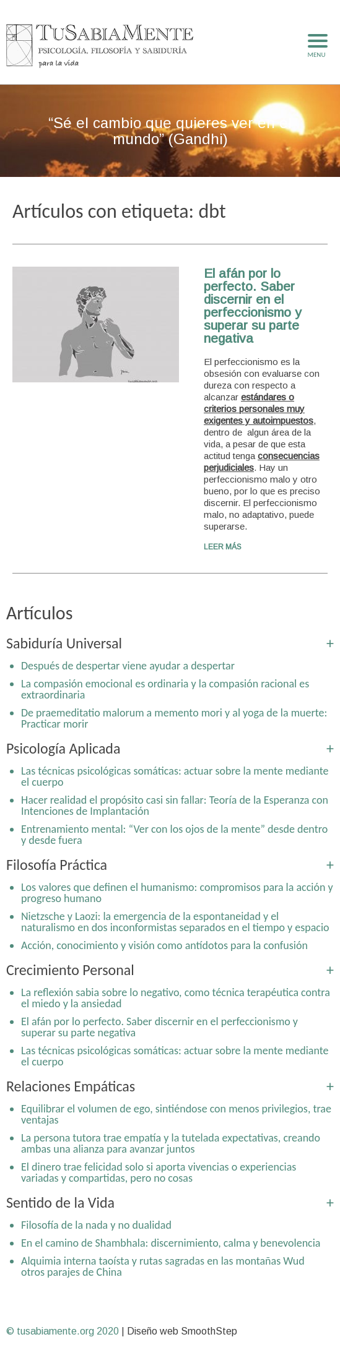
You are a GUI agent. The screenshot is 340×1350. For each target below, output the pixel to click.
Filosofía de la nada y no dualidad (96, 1225)
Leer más (223, 547)
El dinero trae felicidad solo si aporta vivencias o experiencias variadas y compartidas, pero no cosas (158, 1172)
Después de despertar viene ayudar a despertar (128, 666)
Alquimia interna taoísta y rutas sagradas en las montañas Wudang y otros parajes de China (174, 1266)
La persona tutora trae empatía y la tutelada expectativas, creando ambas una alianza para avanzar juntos (170, 1143)
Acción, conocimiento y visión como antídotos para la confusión (164, 945)
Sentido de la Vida (60, 1202)
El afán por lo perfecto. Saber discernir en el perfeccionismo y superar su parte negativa (253, 305)
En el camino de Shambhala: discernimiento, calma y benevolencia (170, 1243)
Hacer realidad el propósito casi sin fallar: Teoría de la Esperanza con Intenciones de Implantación (174, 805)
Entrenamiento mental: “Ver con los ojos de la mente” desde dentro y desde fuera (174, 834)
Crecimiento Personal (70, 970)
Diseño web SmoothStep (182, 1331)
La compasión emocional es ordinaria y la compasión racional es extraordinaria (165, 689)
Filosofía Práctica (56, 865)
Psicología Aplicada (63, 748)
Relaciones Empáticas (70, 1086)
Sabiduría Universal (64, 643)
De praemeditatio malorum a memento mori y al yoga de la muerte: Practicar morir (174, 718)
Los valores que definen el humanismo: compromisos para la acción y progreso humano (177, 892)
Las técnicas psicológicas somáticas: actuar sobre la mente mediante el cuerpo (174, 776)
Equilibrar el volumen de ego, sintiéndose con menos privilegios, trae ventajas (176, 1114)
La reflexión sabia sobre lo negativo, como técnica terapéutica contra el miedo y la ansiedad (175, 998)
